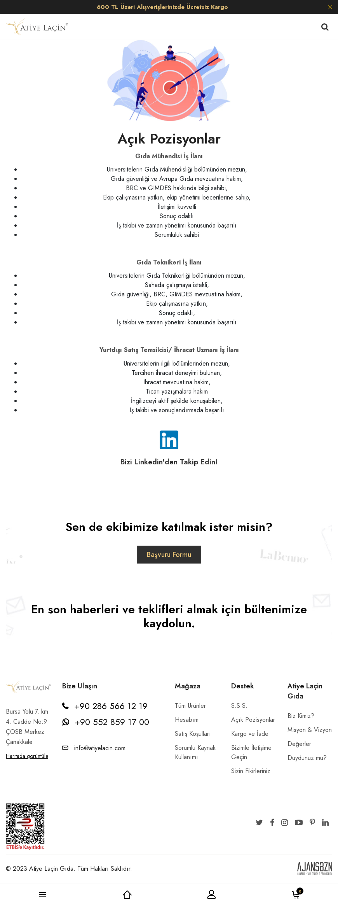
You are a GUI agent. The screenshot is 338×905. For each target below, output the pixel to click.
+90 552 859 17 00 (112, 722)
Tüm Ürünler (190, 705)
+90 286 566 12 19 (111, 706)
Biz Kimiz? (300, 715)
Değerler (299, 743)
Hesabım (187, 719)
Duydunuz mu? (307, 757)
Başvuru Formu (169, 555)
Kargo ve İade (249, 733)
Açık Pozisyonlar (253, 719)
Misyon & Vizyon (309, 729)
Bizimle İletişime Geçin (251, 752)
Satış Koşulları (193, 733)
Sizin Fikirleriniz (250, 771)
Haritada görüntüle (27, 756)
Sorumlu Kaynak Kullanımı (195, 752)
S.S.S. (239, 705)
